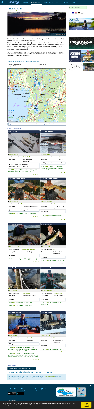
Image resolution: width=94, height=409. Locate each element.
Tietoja (66, 2)
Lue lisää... (35, 174)
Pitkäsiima (57, 204)
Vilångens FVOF (46, 154)
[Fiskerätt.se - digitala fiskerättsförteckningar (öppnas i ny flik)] (66, 392)
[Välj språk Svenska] (73, 12)
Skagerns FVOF (46, 246)
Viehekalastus (24, 204)
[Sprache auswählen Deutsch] (79, 12)
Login (73, 2)
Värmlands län (14, 11)
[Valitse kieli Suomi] (82, 12)
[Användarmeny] (2, 2)
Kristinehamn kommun (49, 376)
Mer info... (44, 405)
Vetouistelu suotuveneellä (28, 249)
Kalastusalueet (36, 2)
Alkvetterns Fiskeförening (48, 201)
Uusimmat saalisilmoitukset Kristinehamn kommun (22, 368)
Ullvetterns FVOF (13, 154)
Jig (60, 157)
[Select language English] (76, 12)
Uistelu (54, 249)
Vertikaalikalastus (27, 157)
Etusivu (25, 2)
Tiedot (58, 2)
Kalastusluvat (49, 2)
